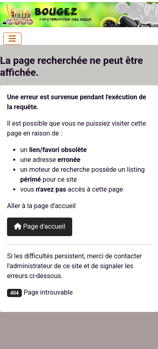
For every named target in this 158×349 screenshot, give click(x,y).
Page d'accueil (39, 226)
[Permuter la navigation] (12, 39)
